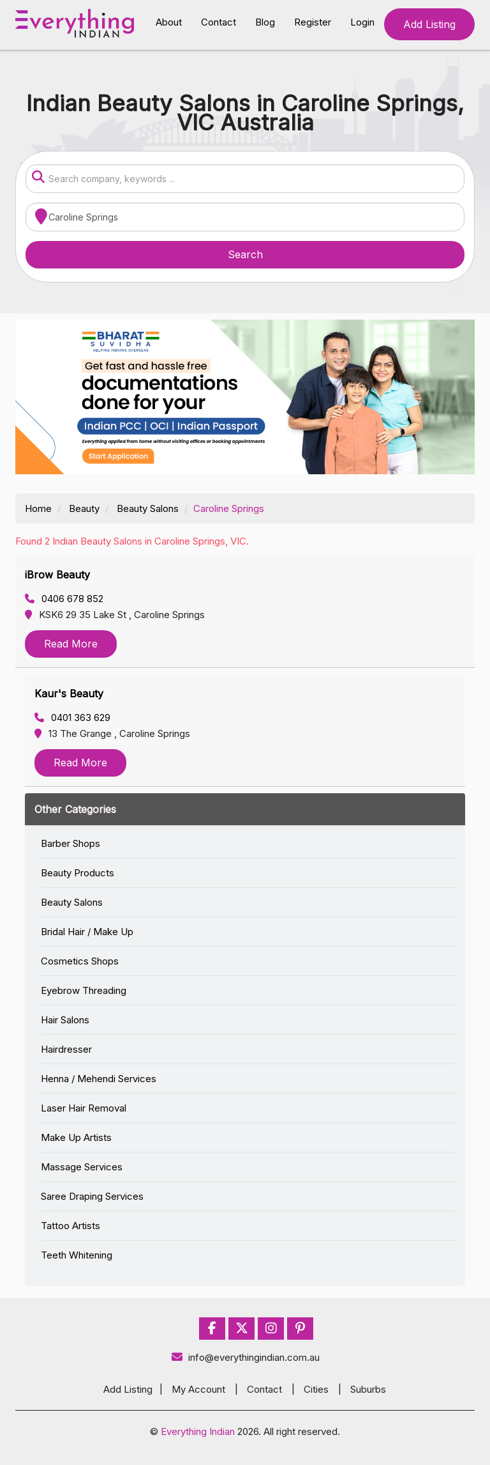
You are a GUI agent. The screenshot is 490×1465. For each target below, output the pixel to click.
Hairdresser (66, 1049)
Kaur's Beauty (68, 693)
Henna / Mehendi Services (98, 1079)
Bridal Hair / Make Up (87, 932)
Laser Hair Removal (83, 1108)
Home (38, 508)
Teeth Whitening (76, 1255)
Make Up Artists (76, 1137)
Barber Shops (70, 843)
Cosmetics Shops (80, 961)
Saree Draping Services (92, 1196)
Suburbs (368, 1389)
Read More (71, 643)
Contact (218, 22)
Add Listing (429, 24)
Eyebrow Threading (83, 990)
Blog (265, 22)
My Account (198, 1389)
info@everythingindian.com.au (245, 1357)
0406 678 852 (64, 599)
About (169, 22)
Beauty (84, 508)
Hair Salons (65, 1020)
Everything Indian (198, 1431)
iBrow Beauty (57, 574)
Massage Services (81, 1167)
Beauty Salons (148, 508)
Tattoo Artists (70, 1226)
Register (312, 22)
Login (362, 22)
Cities (316, 1389)
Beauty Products (77, 873)
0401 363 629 (72, 717)
